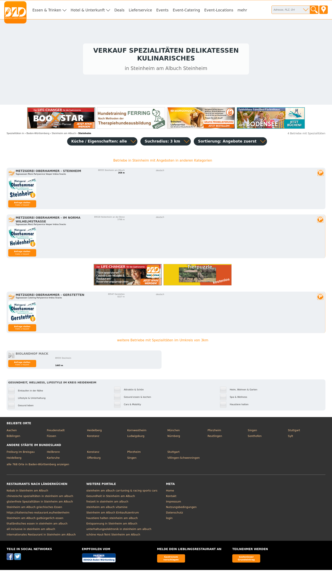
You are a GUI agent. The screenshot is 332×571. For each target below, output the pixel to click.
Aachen (12, 431)
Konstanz (93, 437)
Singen (252, 431)
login (169, 519)
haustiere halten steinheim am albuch (112, 519)
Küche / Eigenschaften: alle (99, 142)
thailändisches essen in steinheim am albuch (37, 524)
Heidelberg (94, 431)
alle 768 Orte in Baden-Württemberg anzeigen (38, 465)
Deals (119, 10)
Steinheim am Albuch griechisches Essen (34, 508)
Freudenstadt (56, 431)
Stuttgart (294, 431)
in (15, 134)
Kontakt (171, 497)
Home (170, 491)
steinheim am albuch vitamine (106, 508)
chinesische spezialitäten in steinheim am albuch (40, 497)
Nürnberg (173, 437)
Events (162, 10)
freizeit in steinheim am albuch (107, 502)
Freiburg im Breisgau (21, 453)
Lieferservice (140, 10)
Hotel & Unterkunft (88, 10)
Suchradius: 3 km (162, 142)
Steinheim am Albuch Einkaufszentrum (112, 513)
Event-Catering (186, 10)
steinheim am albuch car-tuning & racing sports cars (122, 491)
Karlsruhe (53, 458)
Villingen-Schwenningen (183, 458)
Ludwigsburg (135, 437)
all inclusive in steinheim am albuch (31, 530)
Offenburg (94, 458)
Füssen (51, 437)
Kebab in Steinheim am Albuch (27, 491)
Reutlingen (215, 437)
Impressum (173, 502)
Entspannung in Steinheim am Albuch (111, 524)
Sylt (290, 437)
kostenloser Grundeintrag (246, 559)
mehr (242, 10)
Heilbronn (53, 453)
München (173, 431)
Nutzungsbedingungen (181, 508)
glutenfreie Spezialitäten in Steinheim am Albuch (40, 502)
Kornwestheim (137, 431)
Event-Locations (218, 10)
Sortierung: (227, 142)
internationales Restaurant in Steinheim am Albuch (41, 535)
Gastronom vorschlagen (171, 559)
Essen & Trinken (46, 10)
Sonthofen (254, 437)
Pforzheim (214, 431)
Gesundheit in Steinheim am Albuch (110, 497)
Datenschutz (174, 513)
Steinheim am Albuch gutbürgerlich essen (35, 519)
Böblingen (13, 437)
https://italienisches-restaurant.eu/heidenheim (38, 513)
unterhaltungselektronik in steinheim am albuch (118, 530)
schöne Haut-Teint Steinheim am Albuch (113, 535)
